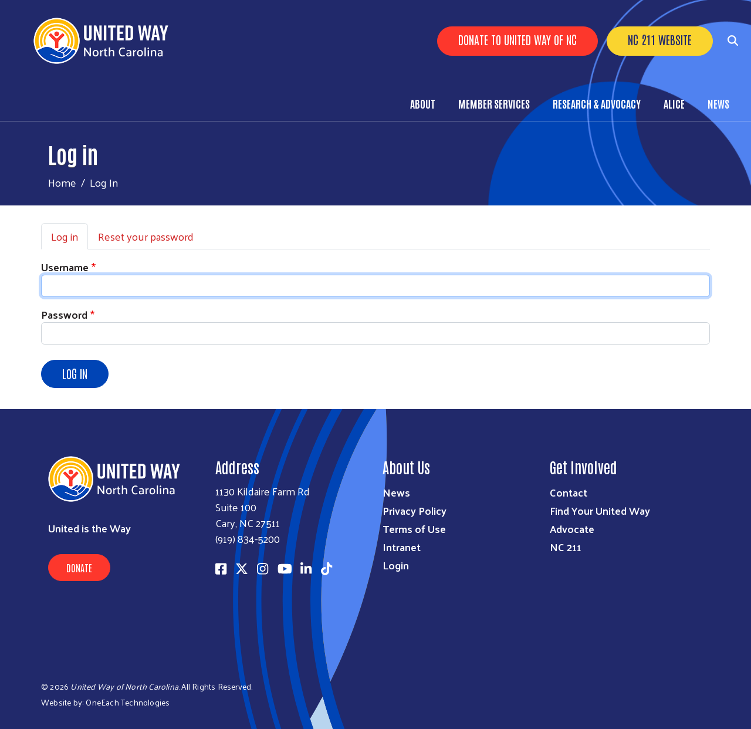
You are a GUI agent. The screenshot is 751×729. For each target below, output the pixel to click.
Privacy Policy (414, 510)
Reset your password (146, 236)
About (422, 103)
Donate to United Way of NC (517, 39)
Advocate (572, 528)
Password (64, 314)
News (718, 103)
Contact (568, 492)
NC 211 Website (660, 39)
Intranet (402, 547)
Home (62, 182)
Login (396, 565)
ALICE (674, 103)
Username (65, 267)
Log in (64, 236)
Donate (79, 567)
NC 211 (565, 547)
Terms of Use (414, 528)
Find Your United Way (600, 510)
